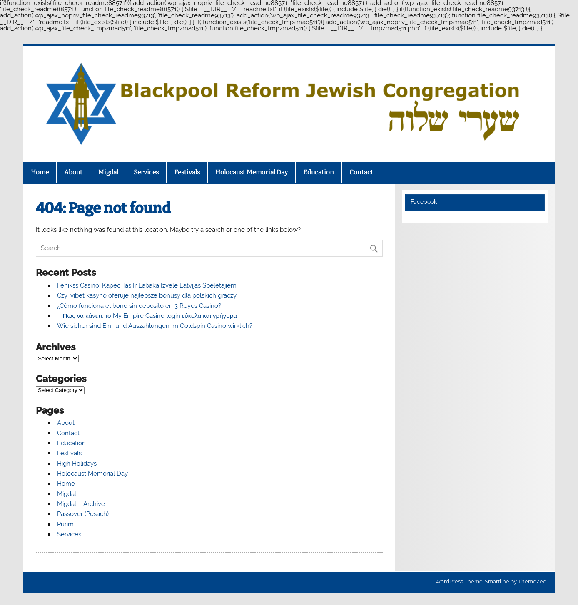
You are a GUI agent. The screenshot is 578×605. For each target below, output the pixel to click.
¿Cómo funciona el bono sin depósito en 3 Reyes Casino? (139, 306)
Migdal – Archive (81, 504)
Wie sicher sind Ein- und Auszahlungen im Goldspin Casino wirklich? (154, 326)
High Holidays (77, 463)
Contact (361, 172)
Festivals (187, 172)
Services (146, 172)
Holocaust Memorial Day (251, 172)
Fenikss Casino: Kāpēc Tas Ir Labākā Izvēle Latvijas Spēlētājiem (147, 285)
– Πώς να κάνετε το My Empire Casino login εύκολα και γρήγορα (147, 316)
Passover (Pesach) (83, 514)
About (73, 172)
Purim (65, 524)
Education (319, 172)
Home (40, 172)
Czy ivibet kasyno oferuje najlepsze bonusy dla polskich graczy (147, 295)
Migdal (108, 172)
